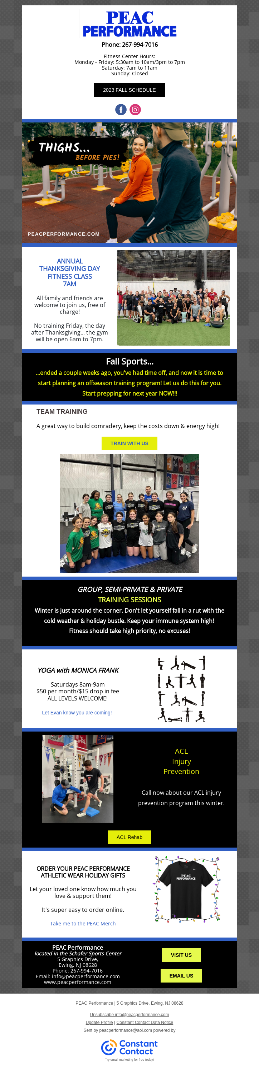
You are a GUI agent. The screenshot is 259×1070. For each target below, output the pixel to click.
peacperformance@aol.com (125, 1030)
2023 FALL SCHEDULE (129, 90)
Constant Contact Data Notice (145, 1022)
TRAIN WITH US (129, 443)
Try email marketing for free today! (129, 1059)
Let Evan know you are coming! (77, 712)
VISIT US (181, 955)
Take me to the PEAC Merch (83, 923)
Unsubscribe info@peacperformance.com (129, 1014)
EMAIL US (182, 976)
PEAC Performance (77, 947)
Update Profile (99, 1022)
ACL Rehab (129, 837)
